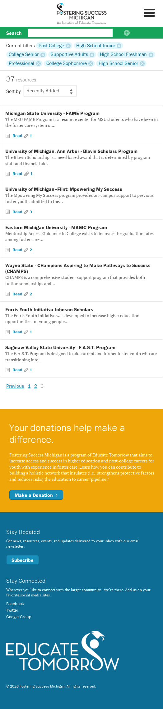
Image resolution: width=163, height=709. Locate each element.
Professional (21, 63)
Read (17, 135)
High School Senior (118, 63)
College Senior (24, 54)
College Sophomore (66, 63)
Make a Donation (36, 495)
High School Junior (95, 45)
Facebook (15, 603)
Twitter (12, 610)
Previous (15, 386)
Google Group (18, 616)
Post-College (51, 45)
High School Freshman (123, 54)
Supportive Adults (69, 54)
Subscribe (23, 560)
